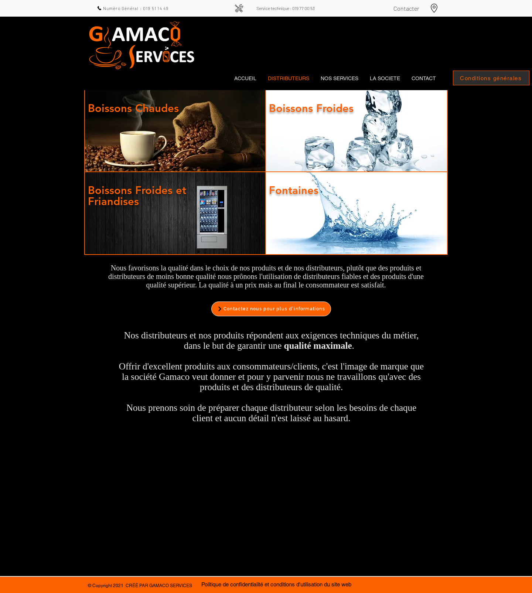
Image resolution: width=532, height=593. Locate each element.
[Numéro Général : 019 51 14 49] (133, 8)
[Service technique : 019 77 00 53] (285, 8)
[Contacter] (406, 8)
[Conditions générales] (491, 78)
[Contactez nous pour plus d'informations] (271, 308)
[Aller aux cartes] (434, 8)
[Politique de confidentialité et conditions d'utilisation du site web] (276, 584)
